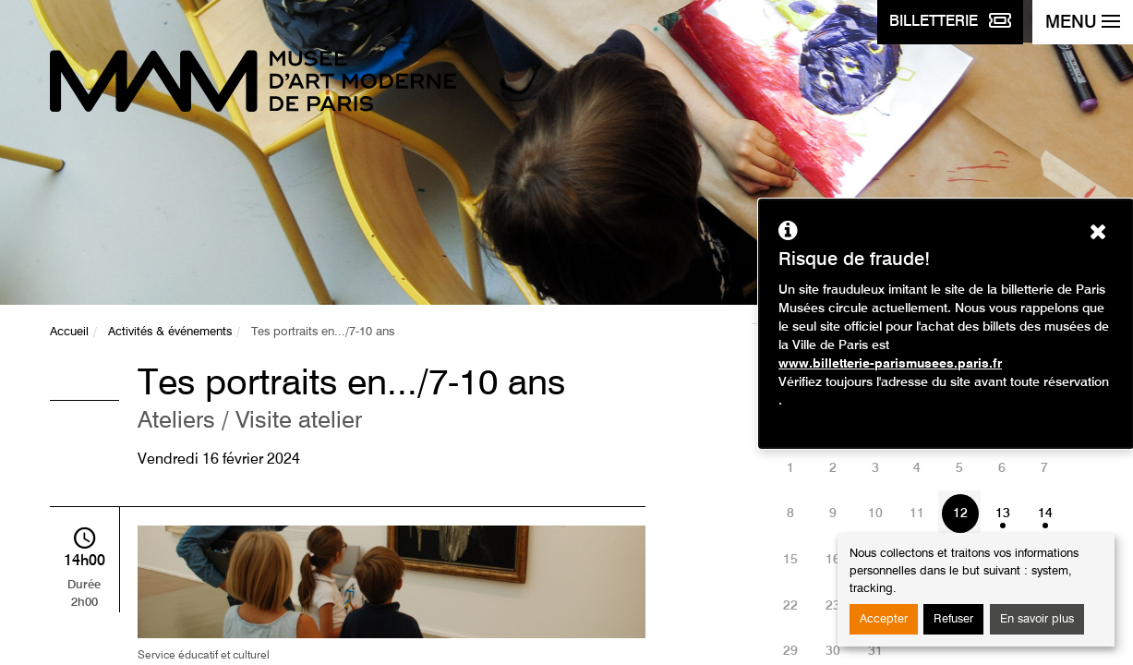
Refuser (953, 619)
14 (1045, 513)
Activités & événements (170, 332)
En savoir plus (1037, 619)
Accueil (69, 332)
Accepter (884, 619)
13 (1002, 513)
